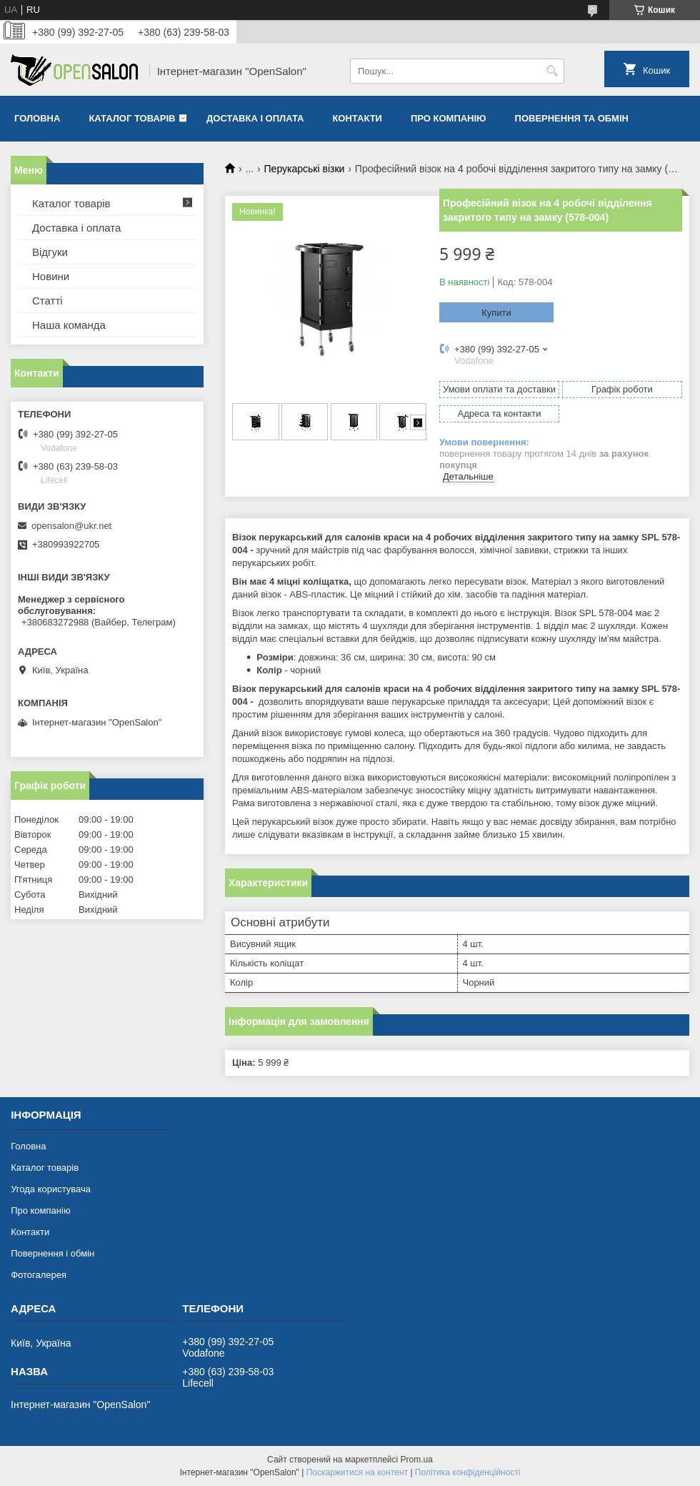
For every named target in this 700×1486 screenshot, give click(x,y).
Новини (50, 276)
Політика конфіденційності (468, 1472)
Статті (47, 300)
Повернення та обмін (572, 118)
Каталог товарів (132, 118)
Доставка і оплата (255, 118)
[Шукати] (551, 71)
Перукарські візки (304, 168)
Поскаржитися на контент (357, 1472)
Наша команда (69, 325)
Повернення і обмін (52, 1253)
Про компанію (448, 118)
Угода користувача (51, 1189)
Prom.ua (417, 1460)
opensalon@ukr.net (71, 525)
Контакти (357, 118)
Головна (37, 118)
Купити (496, 312)
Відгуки (50, 252)
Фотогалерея (38, 1274)
